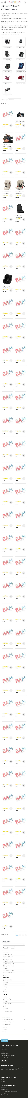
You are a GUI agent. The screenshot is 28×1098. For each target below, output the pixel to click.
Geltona (6, 996)
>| (26, 934)
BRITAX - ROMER (8, 980)
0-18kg (6, 1008)
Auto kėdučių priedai (21, 83)
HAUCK (6, 982)
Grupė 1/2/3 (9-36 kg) (7, 71)
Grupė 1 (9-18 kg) (7, 59)
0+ (5, 989)
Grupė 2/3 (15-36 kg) (21, 71)
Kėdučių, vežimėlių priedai (8, 1022)
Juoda (6, 1001)
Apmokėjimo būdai (5, 1087)
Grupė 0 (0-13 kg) (7, 47)
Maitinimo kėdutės (7, 1024)
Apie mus (3, 1079)
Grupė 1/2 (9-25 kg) (20, 59)
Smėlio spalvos (8, 1003)
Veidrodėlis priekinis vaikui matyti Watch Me (20, 122)
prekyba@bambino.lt (5, 1053)
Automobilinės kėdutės (8, 1019)
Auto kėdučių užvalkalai (10, 972)
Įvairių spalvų (8, 999)
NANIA (6, 984)
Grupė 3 (7, 83)
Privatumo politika (5, 1094)
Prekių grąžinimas (5, 1093)
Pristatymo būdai (4, 1089)
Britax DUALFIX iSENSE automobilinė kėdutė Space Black (8, 287)
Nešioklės (5, 1027)
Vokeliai (4, 1032)
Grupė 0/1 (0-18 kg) (20, 47)
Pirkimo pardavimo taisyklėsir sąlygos (9, 1091)
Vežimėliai (5, 1029)
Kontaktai (3, 1081)
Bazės (7, 95)
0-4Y (5, 991)
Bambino (5, 1040)
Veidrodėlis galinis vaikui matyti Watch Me (7, 146)
